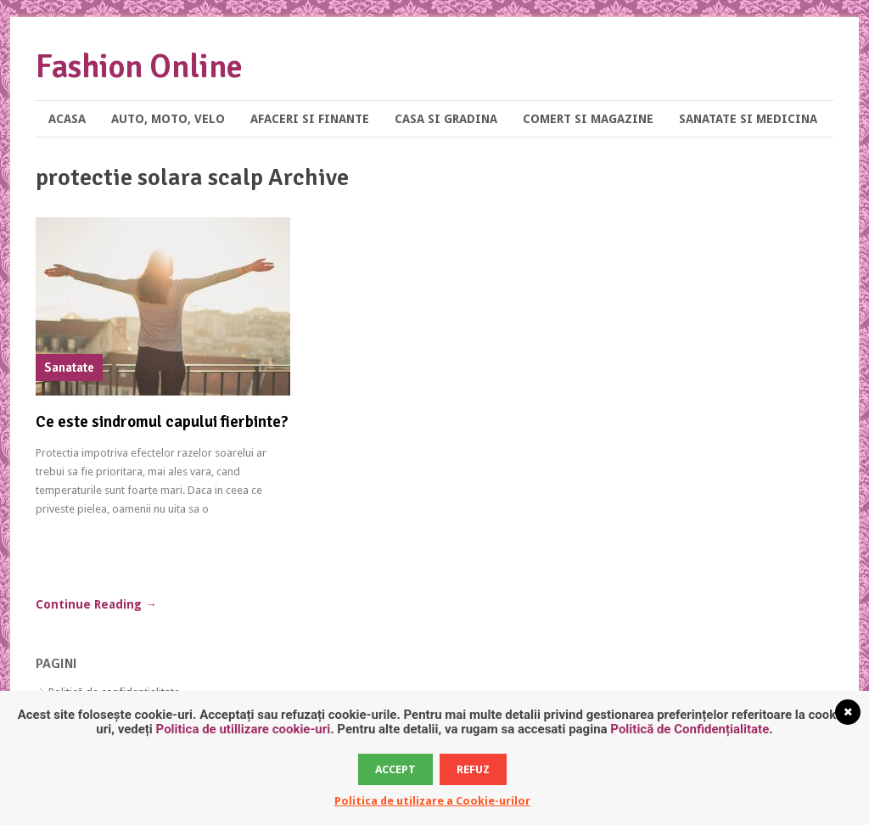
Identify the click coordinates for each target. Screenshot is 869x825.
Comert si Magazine (588, 119)
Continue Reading (96, 604)
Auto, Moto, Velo (168, 119)
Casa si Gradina (446, 119)
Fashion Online (139, 67)
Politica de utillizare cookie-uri (243, 729)
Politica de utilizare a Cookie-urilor (432, 800)
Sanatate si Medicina (748, 119)
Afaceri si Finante (309, 119)
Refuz (473, 769)
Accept (395, 769)
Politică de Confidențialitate (689, 729)
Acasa (67, 119)
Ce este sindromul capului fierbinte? (162, 422)
